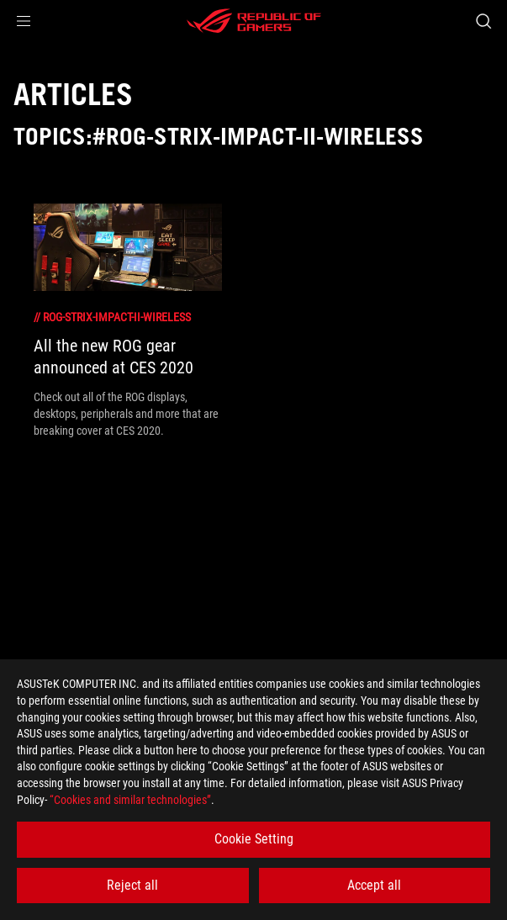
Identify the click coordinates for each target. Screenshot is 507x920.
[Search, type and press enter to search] (483, 21)
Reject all (132, 885)
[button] (23, 21)
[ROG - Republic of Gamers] (254, 21)
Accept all (374, 885)
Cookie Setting (253, 839)
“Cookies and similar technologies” (130, 799)
